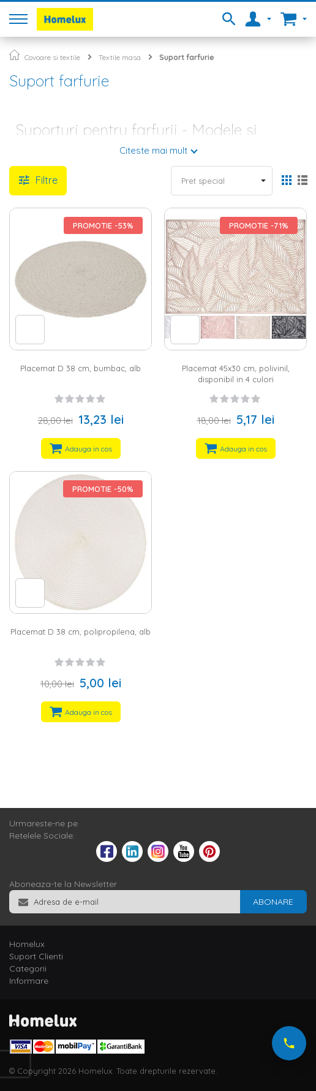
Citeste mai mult (153, 150)
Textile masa (120, 57)
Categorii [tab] (28, 968)
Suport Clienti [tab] (36, 956)
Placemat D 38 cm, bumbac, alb (80, 368)
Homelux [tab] (27, 943)
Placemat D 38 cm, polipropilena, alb (80, 631)
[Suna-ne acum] (289, 1043)
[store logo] (65, 19)
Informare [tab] (28, 980)
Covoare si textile (52, 57)
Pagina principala (14, 55)
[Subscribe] (273, 901)
